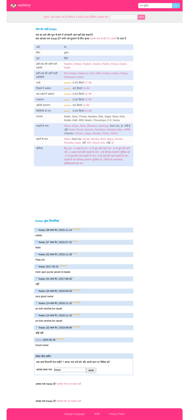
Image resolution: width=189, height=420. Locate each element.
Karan (105, 133)
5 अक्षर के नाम (80, 148)
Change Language (74, 414)
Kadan (123, 64)
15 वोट (86, 88)
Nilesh (113, 133)
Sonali (86, 139)
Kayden (68, 64)
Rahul (67, 126)
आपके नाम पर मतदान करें (69, 384)
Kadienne (83, 73)
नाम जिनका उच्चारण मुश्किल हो (115, 152)
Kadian (115, 73)
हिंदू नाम (68, 148)
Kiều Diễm (95, 73)
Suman (119, 139)
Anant (72, 129)
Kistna (114, 64)
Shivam (79, 133)
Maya (110, 139)
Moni (103, 139)
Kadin (67, 67)
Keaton (97, 64)
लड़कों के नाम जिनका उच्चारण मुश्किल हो (83, 159)
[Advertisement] (19, 69)
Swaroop (103, 126)
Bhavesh (92, 126)
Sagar (88, 133)
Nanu (83, 126)
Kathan (78, 64)
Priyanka (69, 142)
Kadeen (87, 64)
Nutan (75, 126)
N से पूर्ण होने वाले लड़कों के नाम (113, 156)
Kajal (78, 142)
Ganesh (88, 129)
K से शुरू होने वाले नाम (100, 148)
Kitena (124, 73)
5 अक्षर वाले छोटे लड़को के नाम (84, 152)
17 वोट (88, 82)
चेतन (89, 142)
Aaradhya (99, 129)
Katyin (80, 77)
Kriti (102, 142)
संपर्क (97, 414)
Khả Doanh (70, 73)
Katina (106, 73)
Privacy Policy (117, 414)
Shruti (95, 142)
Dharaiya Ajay (114, 129)
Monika (95, 139)
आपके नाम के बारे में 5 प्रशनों (103, 38)
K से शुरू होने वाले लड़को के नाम (80, 156)
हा (112, 142)
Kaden (106, 64)
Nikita (67, 139)
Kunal (80, 129)
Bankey (97, 133)
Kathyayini (70, 77)
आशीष (126, 129)
